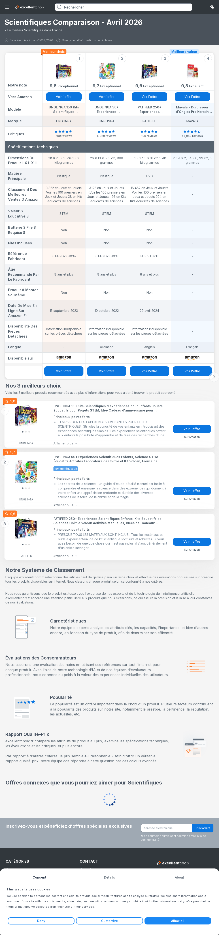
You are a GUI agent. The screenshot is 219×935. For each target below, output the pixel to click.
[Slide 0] (22, 431)
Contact (85, 866)
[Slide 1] (26, 431)
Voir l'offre (64, 97)
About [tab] (179, 877)
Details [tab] (109, 877)
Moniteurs (13, 866)
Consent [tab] (39, 877)
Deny (41, 921)
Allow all (178, 921)
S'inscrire (203, 825)
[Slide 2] (29, 431)
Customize (109, 921)
